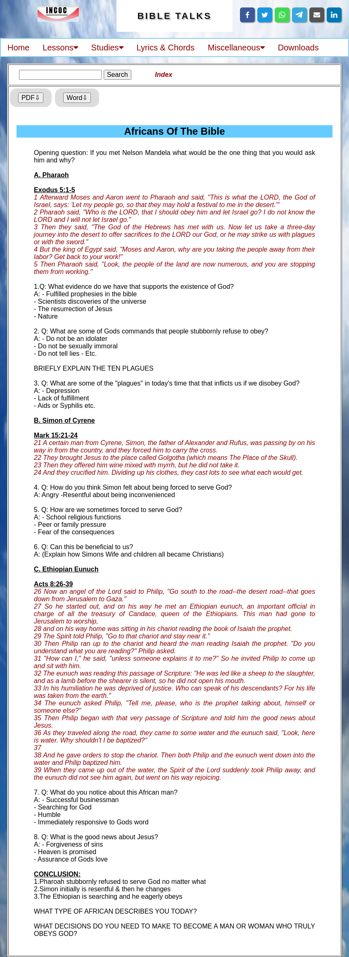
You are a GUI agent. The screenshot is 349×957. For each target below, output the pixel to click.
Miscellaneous (236, 47)
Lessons (60, 47)
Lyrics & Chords (166, 47)
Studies (107, 47)
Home (18, 47)
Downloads (298, 47)
